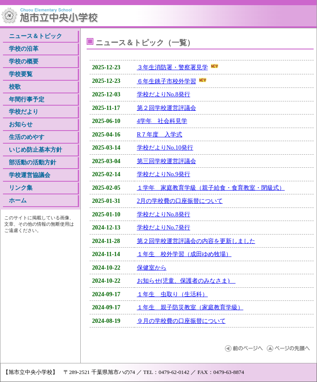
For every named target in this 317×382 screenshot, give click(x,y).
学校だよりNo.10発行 (165, 147)
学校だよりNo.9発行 (163, 174)
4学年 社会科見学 (162, 120)
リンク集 (21, 187)
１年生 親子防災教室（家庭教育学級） (190, 307)
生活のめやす (26, 137)
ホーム (18, 200)
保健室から (152, 267)
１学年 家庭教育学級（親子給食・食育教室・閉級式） (211, 187)
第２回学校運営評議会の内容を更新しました (196, 240)
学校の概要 (23, 61)
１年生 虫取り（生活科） (172, 294)
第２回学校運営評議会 (166, 107)
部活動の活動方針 (32, 162)
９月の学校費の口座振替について (181, 320)
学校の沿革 (23, 48)
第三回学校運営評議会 (166, 161)
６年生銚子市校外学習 (166, 81)
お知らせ (21, 124)
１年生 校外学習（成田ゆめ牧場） (184, 254)
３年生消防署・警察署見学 (172, 67)
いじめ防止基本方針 (35, 149)
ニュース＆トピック (35, 36)
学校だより (23, 111)
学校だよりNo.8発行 (163, 94)
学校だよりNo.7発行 (163, 227)
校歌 (15, 86)
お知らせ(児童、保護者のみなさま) (186, 280)
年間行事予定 (26, 99)
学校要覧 (21, 74)
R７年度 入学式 (160, 134)
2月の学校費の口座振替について (180, 200)
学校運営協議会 (29, 175)
